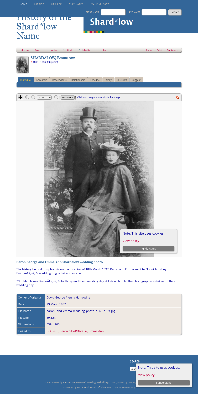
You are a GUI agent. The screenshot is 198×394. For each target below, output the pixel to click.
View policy (146, 375)
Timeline (95, 80)
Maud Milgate (100, 4)
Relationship (78, 80)
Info (103, 50)
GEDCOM (122, 80)
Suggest (136, 80)
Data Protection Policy (124, 387)
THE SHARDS (76, 4)
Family (108, 80)
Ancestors (41, 80)
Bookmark (172, 50)
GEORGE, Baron (57, 331)
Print (159, 50)
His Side (39, 4)
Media (86, 50)
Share (149, 50)
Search (39, 50)
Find (69, 50)
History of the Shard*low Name (43, 26)
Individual (25, 80)
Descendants (59, 80)
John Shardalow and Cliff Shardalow (94, 387)
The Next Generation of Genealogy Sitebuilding (85, 382)
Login (53, 50)
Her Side (56, 4)
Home (23, 4)
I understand (163, 382)
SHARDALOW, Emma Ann (86, 331)
